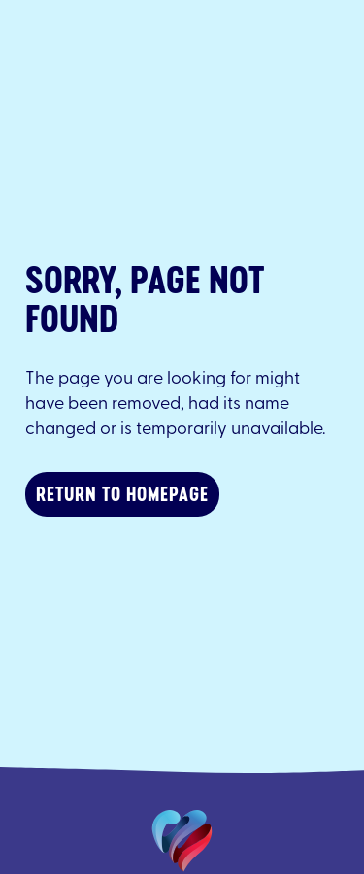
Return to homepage (122, 494)
